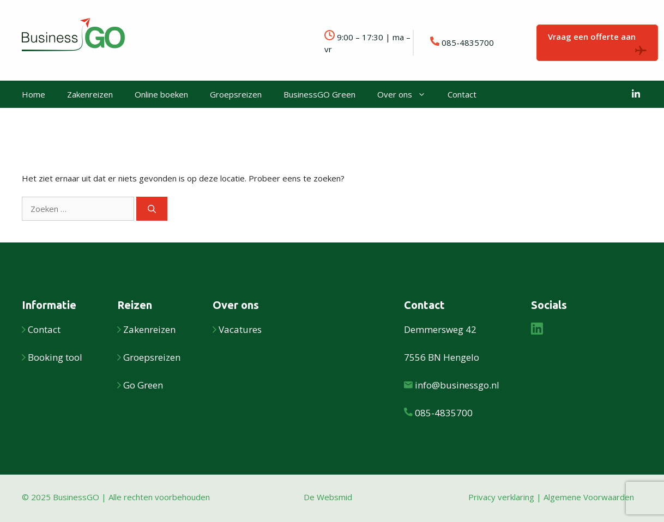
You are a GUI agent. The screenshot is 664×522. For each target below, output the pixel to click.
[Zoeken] (151, 209)
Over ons (407, 94)
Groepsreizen (236, 94)
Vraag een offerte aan (597, 43)
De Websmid (328, 496)
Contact (462, 94)
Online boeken (161, 94)
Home (33, 94)
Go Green (143, 385)
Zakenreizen (90, 94)
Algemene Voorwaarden (589, 496)
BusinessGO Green (319, 94)
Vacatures (240, 329)
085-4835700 (468, 42)
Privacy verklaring (501, 496)
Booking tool (55, 357)
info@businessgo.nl (457, 385)
